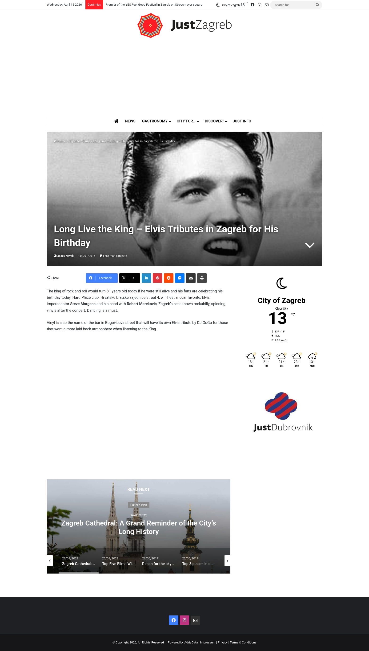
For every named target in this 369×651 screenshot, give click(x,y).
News (130, 121)
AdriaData (191, 642)
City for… (186, 121)
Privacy (223, 642)
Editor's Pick (138, 504)
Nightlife (74, 141)
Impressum (207, 642)
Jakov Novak (65, 256)
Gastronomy (155, 121)
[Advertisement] (184, 78)
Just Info (242, 121)
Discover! (214, 121)
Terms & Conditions (243, 642)
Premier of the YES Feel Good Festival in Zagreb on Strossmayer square (153, 4)
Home (60, 141)
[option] (138, 526)
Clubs (86, 141)
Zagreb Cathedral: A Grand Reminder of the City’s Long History (138, 527)
